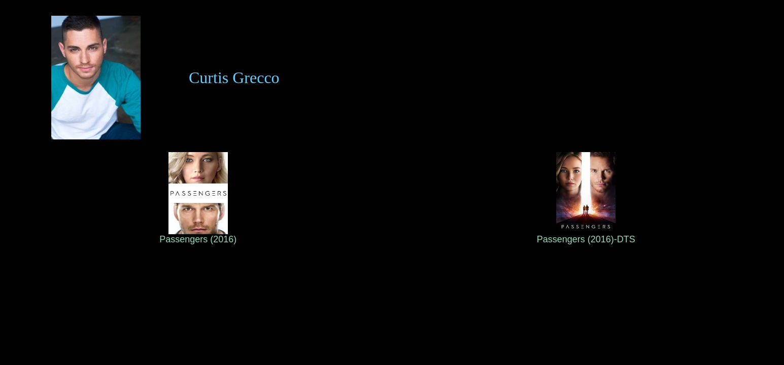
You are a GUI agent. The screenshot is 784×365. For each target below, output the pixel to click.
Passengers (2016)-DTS (586, 235)
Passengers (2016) (197, 235)
